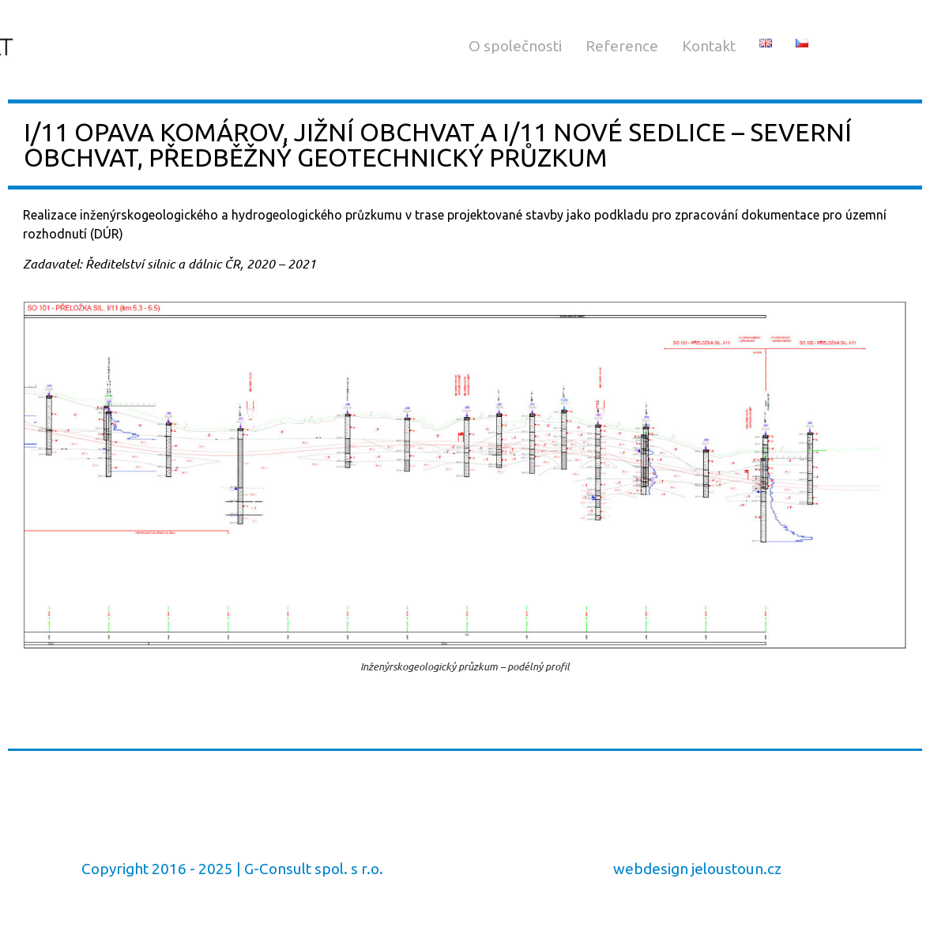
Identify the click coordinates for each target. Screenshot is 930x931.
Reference (621, 45)
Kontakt (709, 45)
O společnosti (515, 45)
